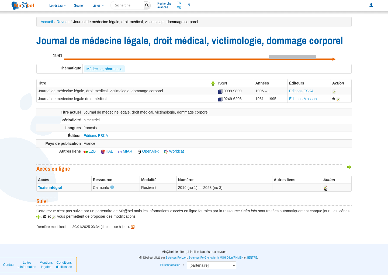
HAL (107, 151)
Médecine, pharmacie (104, 69)
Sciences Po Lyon (176, 257)
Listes (98, 5)
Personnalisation (170, 264)
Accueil (47, 22)
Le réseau (57, 5)
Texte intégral (50, 187)
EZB (90, 151)
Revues (63, 22)
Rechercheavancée (164, 5)
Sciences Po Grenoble (202, 257)
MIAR (125, 151)
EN (179, 3)
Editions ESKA (301, 91)
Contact (8, 265)
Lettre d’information (27, 265)
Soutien (79, 5)
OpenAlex (147, 151)
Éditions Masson (303, 99)
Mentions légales (46, 265)
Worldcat (174, 151)
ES (179, 8)
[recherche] (127, 5)
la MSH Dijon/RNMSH (230, 257)
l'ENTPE (252, 257)
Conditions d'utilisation (64, 265)
